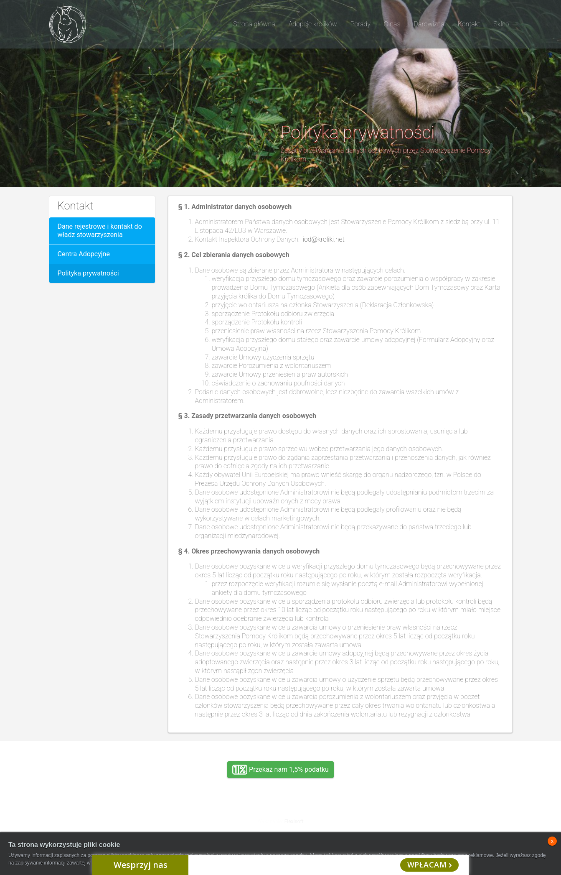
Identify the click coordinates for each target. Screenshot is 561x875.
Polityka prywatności (88, 273)
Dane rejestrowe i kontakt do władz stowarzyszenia (100, 230)
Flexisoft (294, 821)
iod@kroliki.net (324, 239)
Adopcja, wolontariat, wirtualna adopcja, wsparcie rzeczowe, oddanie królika (121, 814)
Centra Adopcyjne (84, 254)
